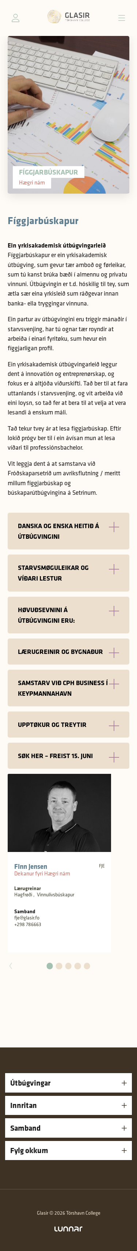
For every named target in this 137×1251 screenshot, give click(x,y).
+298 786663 (27, 924)
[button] (49, 966)
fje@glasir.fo (26, 917)
